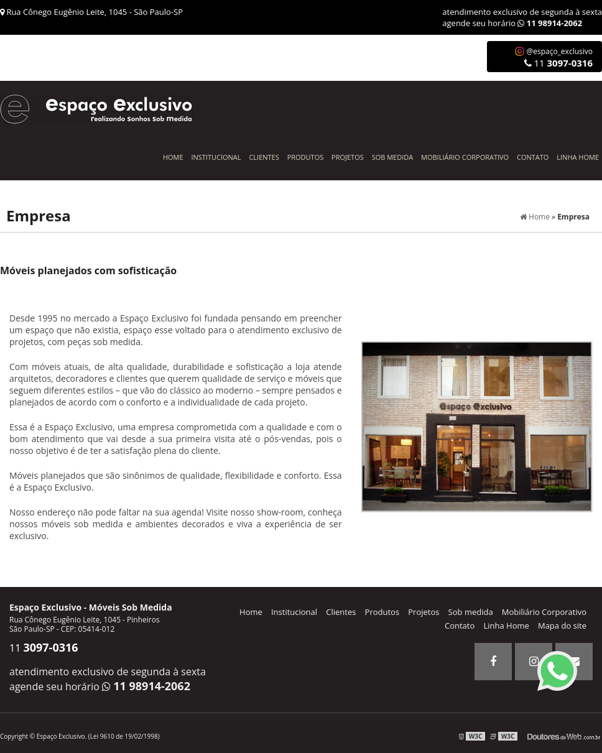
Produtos (305, 157)
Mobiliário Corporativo (465, 157)
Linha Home (578, 157)
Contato (533, 157)
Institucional (216, 157)
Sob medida (470, 611)
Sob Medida (393, 157)
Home (173, 157)
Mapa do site (562, 625)
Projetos (347, 157)
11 (558, 63)
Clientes (264, 157)
